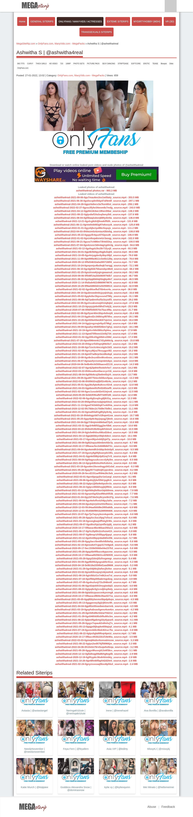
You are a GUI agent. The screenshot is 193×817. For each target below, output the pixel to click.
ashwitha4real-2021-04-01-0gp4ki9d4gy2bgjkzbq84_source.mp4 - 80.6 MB (96, 252)
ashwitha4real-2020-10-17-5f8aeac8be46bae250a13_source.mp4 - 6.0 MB (96, 527)
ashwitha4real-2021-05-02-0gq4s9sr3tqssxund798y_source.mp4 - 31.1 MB (96, 296)
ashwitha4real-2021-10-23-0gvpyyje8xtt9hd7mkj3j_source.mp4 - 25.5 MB (96, 306)
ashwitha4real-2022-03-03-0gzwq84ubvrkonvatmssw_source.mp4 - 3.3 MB (96, 640)
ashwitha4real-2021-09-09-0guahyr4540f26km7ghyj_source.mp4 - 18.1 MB (96, 326)
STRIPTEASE (123, 64)
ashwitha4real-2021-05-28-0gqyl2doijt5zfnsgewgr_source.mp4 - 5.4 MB (96, 558)
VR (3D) (169, 21)
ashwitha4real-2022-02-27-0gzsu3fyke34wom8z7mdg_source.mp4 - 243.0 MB (96, 207)
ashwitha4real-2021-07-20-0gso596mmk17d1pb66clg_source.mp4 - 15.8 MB (96, 340)
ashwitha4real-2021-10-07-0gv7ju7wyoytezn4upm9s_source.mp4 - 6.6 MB (96, 514)
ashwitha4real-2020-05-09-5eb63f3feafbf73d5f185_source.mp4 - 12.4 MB (96, 395)
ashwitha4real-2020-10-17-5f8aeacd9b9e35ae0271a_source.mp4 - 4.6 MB (96, 596)
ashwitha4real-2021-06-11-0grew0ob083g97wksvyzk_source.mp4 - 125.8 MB (96, 224)
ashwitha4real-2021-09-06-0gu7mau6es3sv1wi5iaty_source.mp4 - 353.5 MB (96, 197)
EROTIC (146, 64)
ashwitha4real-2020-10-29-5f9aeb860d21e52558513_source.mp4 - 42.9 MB (96, 286)
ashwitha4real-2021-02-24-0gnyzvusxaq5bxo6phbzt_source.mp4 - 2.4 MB (96, 664)
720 (61, 64)
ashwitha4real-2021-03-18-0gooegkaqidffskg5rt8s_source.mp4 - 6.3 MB (96, 521)
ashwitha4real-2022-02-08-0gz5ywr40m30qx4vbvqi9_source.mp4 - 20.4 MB (97, 313)
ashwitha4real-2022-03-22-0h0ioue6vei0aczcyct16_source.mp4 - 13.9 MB (96, 371)
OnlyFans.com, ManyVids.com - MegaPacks (81, 75)
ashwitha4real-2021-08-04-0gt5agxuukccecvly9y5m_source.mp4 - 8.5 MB (96, 459)
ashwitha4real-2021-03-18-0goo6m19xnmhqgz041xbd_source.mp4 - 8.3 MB (96, 466)
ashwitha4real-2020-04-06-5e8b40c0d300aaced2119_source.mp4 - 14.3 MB (96, 364)
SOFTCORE (136, 64)
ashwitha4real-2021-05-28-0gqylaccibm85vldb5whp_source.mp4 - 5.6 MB (96, 541)
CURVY (30, 64)
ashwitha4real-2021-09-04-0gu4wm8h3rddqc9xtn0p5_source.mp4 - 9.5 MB (96, 449)
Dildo (171, 64)
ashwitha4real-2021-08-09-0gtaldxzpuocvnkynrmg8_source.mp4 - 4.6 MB (96, 592)
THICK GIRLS (41, 64)
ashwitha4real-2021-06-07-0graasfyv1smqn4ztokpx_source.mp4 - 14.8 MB (96, 361)
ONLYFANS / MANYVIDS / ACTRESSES (80, 21)
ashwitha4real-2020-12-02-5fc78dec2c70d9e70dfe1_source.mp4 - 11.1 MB (96, 408)
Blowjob (164, 64)
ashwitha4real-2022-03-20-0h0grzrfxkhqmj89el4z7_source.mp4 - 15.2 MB (96, 344)
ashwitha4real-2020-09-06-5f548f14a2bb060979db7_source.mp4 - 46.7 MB (96, 275)
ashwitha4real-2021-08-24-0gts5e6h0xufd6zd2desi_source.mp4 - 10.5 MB (96, 432)
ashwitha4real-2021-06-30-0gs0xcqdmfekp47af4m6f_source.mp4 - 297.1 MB (96, 200)
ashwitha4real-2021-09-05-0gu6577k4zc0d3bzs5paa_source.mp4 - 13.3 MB (96, 378)
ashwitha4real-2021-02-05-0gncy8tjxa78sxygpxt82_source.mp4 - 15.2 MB (96, 350)
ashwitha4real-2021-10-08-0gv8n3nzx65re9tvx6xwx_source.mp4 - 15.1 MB (96, 357)
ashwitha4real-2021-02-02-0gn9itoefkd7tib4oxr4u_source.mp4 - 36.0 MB (96, 289)
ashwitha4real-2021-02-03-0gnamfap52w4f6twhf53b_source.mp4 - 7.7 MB (96, 493)
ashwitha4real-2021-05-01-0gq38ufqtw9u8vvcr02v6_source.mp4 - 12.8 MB (96, 384)
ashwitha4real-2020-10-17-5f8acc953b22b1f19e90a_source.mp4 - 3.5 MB (96, 636)
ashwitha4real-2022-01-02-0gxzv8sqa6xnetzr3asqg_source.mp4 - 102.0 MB (96, 238)
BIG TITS (21, 64)
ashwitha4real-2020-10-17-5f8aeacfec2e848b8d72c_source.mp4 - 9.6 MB (96, 446)
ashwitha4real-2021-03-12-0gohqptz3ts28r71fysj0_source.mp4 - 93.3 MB (96, 248)
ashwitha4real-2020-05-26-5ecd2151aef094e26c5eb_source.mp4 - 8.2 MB (96, 473)
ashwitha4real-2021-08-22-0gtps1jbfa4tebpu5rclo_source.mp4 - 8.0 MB (96, 483)
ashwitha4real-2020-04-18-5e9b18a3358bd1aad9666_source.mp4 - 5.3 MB (96, 565)
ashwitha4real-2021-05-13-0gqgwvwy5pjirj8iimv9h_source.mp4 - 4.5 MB (96, 602)
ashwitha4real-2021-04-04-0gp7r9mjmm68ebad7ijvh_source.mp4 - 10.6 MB (97, 422)
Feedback (168, 806)
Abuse (151, 806)
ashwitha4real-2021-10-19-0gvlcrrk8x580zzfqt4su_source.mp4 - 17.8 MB (96, 330)
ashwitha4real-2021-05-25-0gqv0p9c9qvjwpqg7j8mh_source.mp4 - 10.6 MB (96, 418)
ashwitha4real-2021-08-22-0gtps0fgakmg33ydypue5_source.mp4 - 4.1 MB (96, 619)
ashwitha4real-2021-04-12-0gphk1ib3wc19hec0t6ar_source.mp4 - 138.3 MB (96, 211)
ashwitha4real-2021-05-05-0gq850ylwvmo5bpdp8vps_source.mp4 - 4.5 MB (96, 599)
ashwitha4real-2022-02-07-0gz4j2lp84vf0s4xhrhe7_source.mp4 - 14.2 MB (96, 367)
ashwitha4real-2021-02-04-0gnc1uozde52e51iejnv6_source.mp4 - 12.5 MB (96, 391)
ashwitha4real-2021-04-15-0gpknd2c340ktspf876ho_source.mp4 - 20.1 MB (96, 316)
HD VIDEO (53, 64)
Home (22, 21)
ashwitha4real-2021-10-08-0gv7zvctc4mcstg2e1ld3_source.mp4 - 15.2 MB (96, 347)
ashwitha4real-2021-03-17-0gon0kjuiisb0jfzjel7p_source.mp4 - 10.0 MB (96, 439)
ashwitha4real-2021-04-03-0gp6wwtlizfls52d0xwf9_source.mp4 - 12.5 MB (96, 388)
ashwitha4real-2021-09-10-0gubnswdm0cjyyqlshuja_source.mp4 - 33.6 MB (96, 292)
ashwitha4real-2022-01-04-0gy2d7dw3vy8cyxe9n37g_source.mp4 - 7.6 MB (96, 497)
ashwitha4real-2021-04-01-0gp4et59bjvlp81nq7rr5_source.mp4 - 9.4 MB (96, 456)
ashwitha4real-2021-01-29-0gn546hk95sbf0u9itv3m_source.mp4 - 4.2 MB (96, 616)
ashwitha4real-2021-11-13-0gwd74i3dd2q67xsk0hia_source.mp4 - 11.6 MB (96, 405)
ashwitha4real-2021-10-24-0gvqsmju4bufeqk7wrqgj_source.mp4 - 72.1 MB (96, 265)
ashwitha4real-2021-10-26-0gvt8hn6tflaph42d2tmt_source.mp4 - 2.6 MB (96, 660)
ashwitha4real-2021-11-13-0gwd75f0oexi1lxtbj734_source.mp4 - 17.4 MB (96, 333)
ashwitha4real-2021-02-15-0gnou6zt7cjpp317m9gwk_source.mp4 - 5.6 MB (96, 544)
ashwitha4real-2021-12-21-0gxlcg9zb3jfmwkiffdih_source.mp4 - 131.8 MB (96, 221)
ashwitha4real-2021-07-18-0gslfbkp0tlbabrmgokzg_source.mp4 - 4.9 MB (96, 579)
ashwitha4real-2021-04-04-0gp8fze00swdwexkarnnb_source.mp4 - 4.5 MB (96, 606)
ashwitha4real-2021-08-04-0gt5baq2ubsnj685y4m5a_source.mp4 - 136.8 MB (96, 217)
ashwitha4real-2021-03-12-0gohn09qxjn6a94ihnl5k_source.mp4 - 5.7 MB (96, 538)
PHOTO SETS (78, 64)
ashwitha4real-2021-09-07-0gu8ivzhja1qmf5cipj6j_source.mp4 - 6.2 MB (96, 524)
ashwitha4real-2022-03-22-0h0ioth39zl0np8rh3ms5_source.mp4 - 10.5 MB (96, 429)
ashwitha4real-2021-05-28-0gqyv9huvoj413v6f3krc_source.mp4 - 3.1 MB (96, 650)
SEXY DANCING (108, 64)
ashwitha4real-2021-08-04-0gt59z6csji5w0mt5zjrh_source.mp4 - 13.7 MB (96, 374)
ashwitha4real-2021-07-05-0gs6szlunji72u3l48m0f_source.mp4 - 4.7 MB (96, 582)
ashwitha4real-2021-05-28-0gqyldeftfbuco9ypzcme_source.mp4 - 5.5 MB (96, 551)
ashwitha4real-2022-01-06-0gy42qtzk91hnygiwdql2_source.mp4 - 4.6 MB (96, 585)
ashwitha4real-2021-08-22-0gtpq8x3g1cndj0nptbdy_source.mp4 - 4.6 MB (96, 589)
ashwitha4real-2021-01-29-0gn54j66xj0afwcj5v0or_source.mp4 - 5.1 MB (96, 568)
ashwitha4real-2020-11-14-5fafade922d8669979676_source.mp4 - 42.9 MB (96, 282)
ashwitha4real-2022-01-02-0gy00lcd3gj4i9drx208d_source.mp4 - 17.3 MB (96, 337)
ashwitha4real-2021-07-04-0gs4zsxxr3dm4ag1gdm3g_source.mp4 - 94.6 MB (96, 245)
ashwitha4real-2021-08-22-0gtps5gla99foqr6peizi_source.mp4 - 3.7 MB (96, 633)
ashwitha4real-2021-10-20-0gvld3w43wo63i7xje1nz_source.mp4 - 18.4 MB (96, 320)
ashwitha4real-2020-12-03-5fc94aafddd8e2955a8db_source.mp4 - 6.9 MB (96, 507)
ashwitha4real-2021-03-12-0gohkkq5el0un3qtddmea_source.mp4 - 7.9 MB (96, 490)
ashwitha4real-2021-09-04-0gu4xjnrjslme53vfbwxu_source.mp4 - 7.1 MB (96, 504)
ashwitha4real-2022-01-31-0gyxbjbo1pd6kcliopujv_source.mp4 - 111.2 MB (96, 228)
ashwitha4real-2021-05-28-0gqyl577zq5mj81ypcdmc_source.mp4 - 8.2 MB (96, 470)
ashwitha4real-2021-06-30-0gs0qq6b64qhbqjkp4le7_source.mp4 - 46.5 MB (96, 279)
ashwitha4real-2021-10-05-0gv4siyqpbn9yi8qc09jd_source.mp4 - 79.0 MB (96, 255)
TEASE (155, 64)
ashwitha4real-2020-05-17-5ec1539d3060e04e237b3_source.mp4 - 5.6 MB (96, 548)
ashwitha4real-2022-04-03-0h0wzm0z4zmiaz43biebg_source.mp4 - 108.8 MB (96, 231)
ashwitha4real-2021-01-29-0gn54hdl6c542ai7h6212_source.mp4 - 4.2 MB (96, 613)
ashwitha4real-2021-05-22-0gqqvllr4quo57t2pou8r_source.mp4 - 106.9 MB (96, 235)
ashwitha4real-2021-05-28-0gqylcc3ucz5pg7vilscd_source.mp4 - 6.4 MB (96, 517)
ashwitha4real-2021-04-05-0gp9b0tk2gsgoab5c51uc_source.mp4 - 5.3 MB (96, 562)
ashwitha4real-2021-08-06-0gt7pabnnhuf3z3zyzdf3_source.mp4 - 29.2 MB (96, 299)
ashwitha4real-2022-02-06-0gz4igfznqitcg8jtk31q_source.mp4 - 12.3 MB (96, 398)
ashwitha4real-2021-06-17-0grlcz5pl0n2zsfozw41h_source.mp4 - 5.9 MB (96, 531)
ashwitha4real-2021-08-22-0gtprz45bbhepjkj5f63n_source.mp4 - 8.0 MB (96, 487)
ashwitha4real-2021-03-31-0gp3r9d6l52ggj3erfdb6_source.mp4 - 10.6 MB (96, 425)
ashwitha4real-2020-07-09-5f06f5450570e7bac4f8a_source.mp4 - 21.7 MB (96, 309)
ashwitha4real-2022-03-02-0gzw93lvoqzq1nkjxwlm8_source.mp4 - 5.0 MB (96, 572)
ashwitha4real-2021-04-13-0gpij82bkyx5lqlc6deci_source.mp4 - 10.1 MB (96, 435)
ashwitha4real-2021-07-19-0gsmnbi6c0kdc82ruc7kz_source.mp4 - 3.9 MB (96, 630)
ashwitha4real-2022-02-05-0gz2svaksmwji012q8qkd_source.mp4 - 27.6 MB (96, 303)
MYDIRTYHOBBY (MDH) (146, 21)
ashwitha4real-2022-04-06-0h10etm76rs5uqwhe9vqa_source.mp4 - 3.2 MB (96, 647)
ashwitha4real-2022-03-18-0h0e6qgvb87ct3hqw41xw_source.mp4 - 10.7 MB (96, 415)
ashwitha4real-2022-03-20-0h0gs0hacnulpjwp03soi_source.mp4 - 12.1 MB (96, 401)
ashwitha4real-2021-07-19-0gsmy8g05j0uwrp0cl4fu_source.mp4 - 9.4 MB (96, 453)
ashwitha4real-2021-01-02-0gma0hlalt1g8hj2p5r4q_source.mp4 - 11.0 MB (97, 412)
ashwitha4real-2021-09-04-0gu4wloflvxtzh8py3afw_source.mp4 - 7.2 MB (96, 500)
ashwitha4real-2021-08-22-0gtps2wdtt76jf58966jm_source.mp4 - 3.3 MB (96, 643)
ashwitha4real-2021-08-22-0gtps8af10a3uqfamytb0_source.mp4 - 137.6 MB (97, 214)
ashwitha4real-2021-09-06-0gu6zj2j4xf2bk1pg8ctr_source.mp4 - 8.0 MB (96, 480)
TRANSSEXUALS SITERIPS (96, 32)
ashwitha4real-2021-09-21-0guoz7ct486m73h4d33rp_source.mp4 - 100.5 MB (96, 241)
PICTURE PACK (93, 64)
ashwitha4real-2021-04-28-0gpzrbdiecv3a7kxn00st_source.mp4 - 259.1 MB (96, 204)
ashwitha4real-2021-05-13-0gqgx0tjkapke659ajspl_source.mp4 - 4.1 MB (96, 626)
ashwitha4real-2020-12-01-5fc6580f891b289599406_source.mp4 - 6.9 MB (96, 510)
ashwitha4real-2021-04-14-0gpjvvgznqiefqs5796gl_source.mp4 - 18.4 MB (96, 323)
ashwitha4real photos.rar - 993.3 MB (96, 190)
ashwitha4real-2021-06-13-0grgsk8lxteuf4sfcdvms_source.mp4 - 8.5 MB (96, 463)
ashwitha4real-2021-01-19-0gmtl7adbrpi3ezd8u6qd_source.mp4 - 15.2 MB (96, 354)
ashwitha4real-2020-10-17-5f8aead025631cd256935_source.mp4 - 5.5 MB (96, 555)
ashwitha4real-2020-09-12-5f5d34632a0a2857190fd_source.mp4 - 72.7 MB (96, 262)
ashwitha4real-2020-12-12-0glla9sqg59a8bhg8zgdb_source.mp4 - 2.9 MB (96, 653)
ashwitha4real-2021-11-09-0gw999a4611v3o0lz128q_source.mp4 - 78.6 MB (96, 258)
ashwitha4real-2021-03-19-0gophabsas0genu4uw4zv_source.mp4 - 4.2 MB (96, 609)
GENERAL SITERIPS (42, 21)
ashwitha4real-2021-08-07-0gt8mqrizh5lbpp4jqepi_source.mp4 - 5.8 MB (96, 534)
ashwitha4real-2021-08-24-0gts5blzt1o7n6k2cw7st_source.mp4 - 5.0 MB (96, 575)
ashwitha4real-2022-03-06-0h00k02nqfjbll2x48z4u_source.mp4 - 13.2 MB (96, 381)
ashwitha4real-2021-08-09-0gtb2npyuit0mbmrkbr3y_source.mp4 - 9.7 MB (97, 442)
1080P (68, 64)
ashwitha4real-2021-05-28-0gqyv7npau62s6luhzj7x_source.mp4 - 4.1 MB (96, 623)
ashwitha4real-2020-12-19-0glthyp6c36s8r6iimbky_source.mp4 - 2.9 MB (96, 657)
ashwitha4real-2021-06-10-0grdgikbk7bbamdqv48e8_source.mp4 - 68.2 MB (96, 269)
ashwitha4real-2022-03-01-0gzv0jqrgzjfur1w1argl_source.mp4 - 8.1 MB (96, 476)
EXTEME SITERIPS (117, 21)
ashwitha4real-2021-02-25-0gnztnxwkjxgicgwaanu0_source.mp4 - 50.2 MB (96, 272)
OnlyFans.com (22, 68)
